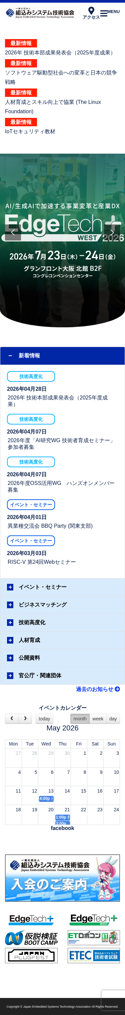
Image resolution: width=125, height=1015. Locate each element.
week (98, 718)
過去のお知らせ (98, 689)
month (80, 718)
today (44, 718)
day (113, 718)
